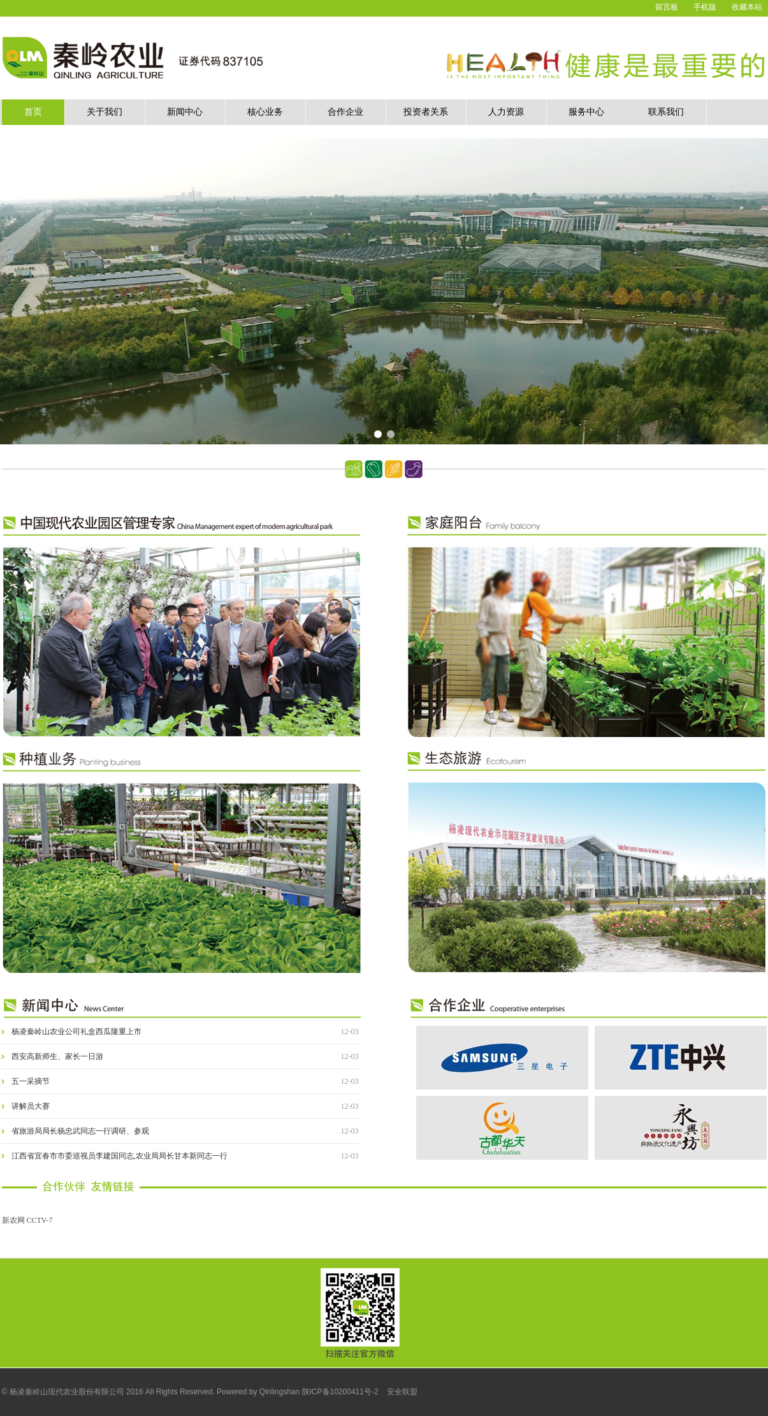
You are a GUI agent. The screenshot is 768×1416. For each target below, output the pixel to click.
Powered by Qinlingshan (258, 1391)
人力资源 (506, 112)
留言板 (666, 7)
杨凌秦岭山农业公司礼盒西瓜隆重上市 (76, 1031)
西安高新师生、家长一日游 (57, 1056)
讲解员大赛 (30, 1106)
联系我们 (666, 112)
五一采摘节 (30, 1081)
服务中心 (586, 112)
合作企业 (345, 112)
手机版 (704, 7)
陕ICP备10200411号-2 (340, 1391)
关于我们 (104, 112)
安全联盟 (402, 1391)
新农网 (13, 1220)
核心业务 (265, 112)
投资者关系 (425, 112)
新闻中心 (185, 112)
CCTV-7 (40, 1220)
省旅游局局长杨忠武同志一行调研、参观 (80, 1131)
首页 (33, 112)
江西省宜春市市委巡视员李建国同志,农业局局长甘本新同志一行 (119, 1155)
